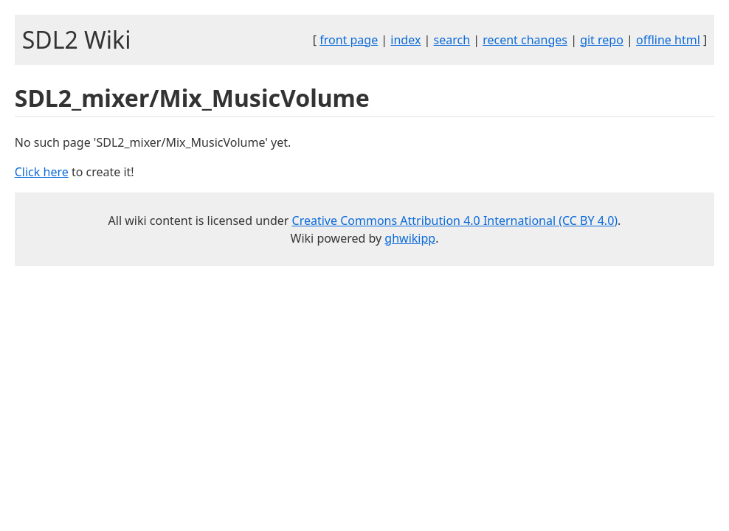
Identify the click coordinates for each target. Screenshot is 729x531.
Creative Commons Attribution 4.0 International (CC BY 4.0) (455, 220)
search (452, 40)
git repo (601, 40)
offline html (668, 40)
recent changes (525, 40)
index (405, 40)
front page (348, 40)
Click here (42, 172)
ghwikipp (409, 238)
